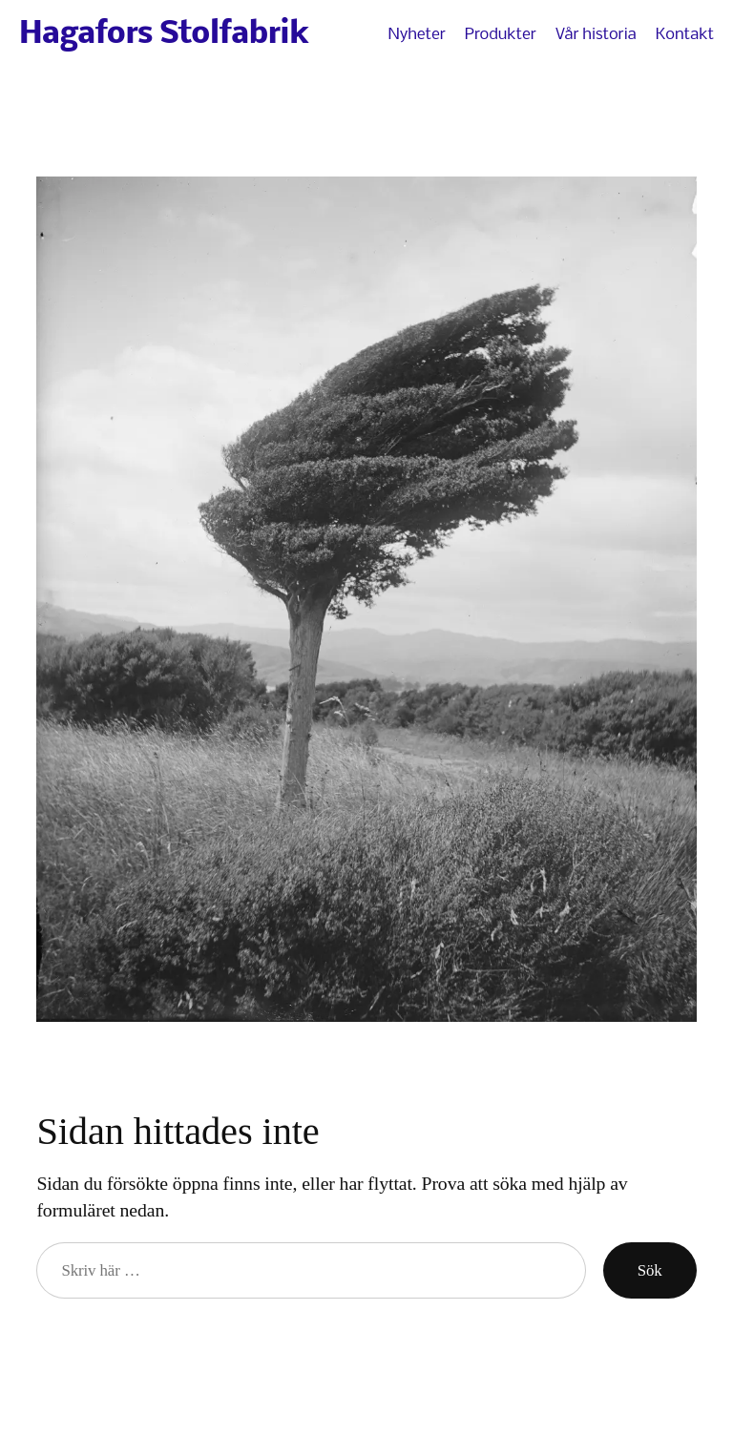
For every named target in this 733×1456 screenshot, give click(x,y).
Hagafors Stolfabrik (163, 35)
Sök (650, 1270)
